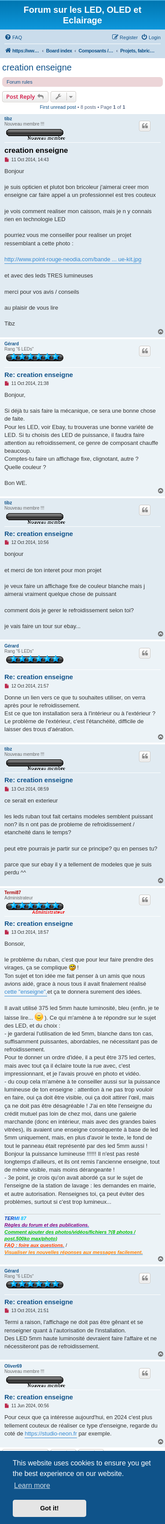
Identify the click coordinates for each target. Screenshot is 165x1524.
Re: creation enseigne (38, 374)
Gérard (11, 343)
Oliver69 (13, 1366)
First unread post (58, 107)
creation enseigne (37, 67)
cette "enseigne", (25, 991)
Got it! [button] (49, 1508)
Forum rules (20, 82)
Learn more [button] (32, 1485)
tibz (8, 118)
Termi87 (12, 892)
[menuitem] (13, 37)
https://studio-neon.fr (51, 1433)
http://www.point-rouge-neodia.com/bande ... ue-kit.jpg (72, 259)
